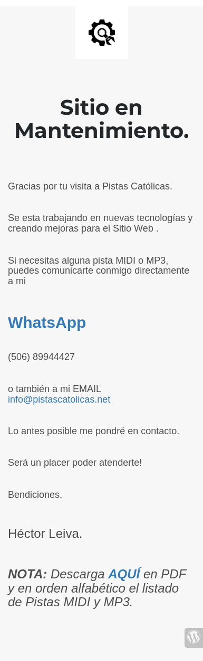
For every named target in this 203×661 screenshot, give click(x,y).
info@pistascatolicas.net (59, 399)
